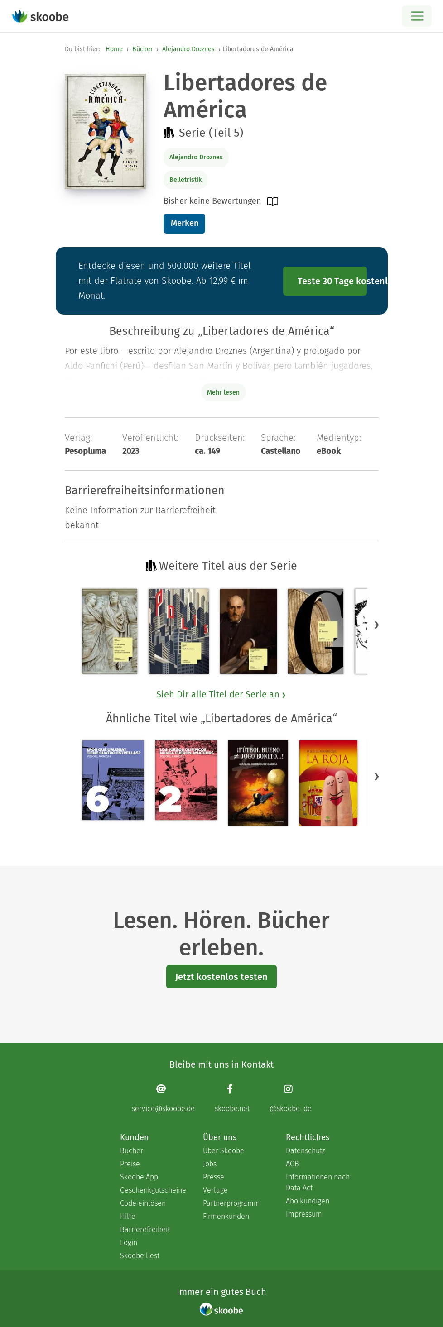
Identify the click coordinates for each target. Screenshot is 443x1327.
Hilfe (127, 1216)
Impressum (304, 1214)
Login (128, 1242)
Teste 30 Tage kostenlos (332, 281)
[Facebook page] (232, 1098)
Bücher (142, 49)
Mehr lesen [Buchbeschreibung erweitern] (223, 392)
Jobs (210, 1164)
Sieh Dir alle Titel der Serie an (221, 694)
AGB (292, 1164)
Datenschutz (305, 1150)
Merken (184, 223)
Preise (130, 1164)
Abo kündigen (307, 1201)
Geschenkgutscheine (152, 1190)
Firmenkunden (226, 1216)
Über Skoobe (223, 1150)
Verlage (215, 1190)
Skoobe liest (139, 1255)
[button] (377, 624)
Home (114, 49)
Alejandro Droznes (188, 49)
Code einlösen (143, 1203)
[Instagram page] (290, 1098)
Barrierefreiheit (145, 1229)
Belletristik (185, 180)
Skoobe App (139, 1177)
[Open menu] (417, 16)
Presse (213, 1177)
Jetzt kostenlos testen (221, 976)
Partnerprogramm (231, 1203)
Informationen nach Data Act (318, 1182)
